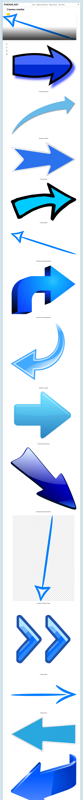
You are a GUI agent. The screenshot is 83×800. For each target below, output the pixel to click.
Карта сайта (61, 4)
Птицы (33, 4)
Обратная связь (53, 4)
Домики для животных (42, 4)
